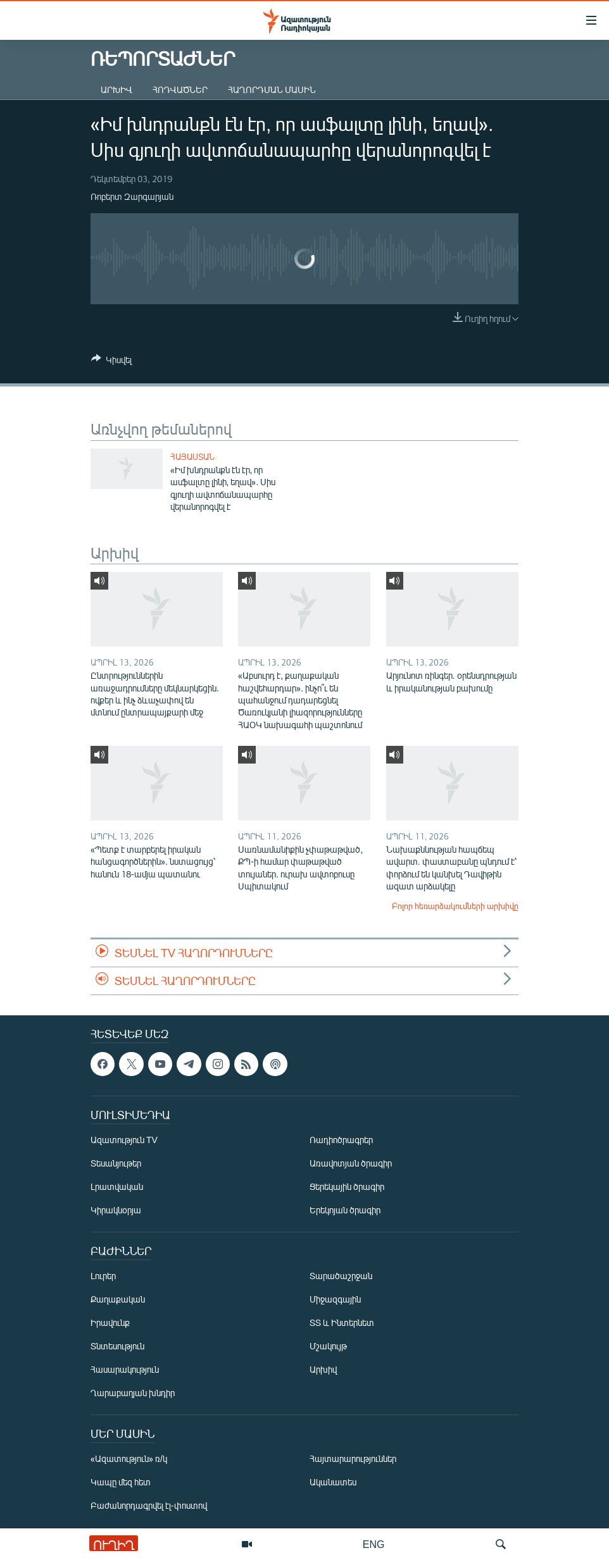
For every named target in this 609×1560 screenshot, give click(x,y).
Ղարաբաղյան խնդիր (133, 1393)
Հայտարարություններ (353, 1459)
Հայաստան (192, 457)
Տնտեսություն (117, 1346)
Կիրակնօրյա (116, 1210)
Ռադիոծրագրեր (341, 1140)
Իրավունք (110, 1323)
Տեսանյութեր (116, 1163)
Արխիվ (116, 89)
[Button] (111, 361)
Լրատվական (117, 1187)
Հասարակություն (125, 1370)
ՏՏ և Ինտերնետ (342, 1323)
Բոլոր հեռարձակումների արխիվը (455, 906)
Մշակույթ (328, 1346)
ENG (374, 1544)
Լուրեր (103, 1276)
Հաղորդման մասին (272, 89)
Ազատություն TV (124, 1140)
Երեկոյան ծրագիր (345, 1210)
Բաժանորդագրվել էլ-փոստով (149, 1506)
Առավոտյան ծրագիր (351, 1163)
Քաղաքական (118, 1299)
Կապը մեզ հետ (121, 1482)
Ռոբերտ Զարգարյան (132, 196)
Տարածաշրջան (341, 1276)
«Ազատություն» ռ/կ (129, 1459)
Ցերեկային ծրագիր (347, 1187)
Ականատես (333, 1482)
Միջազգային (335, 1299)
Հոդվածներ (180, 89)
